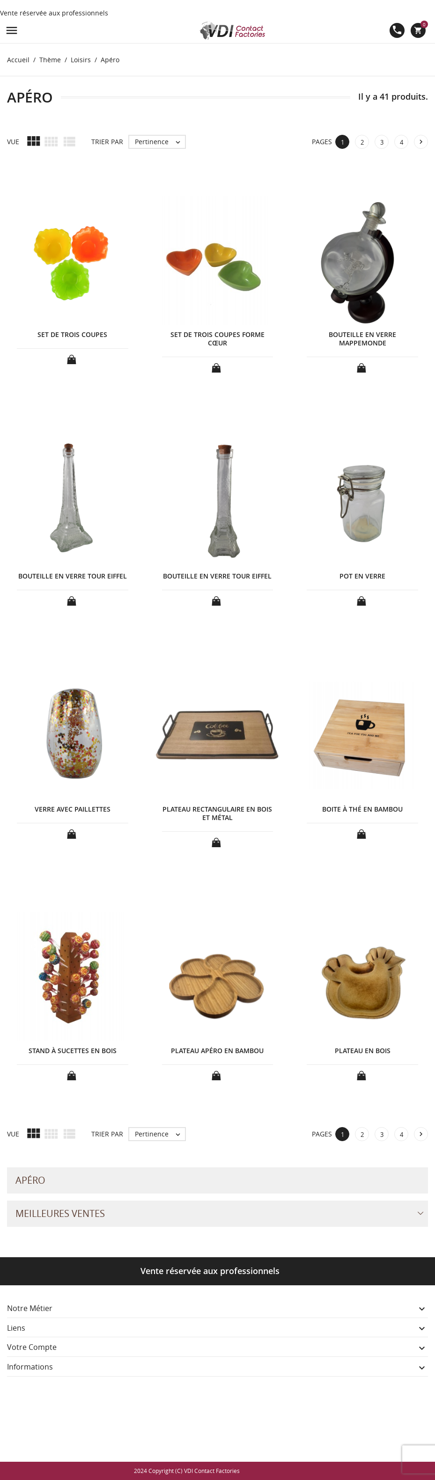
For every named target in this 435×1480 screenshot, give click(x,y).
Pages (322, 141)
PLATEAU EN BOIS (363, 1050)
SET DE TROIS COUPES (72, 334)
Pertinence (160, 142)
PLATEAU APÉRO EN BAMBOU (217, 1050)
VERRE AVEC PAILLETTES (73, 809)
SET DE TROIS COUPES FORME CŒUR (217, 338)
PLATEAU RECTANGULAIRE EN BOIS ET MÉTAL (217, 813)
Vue (13, 141)
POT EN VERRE (362, 575)
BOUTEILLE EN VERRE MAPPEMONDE (362, 338)
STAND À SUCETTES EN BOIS (73, 1050)
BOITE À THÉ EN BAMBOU (362, 809)
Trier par (107, 141)
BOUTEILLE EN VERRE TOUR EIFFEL (72, 575)
